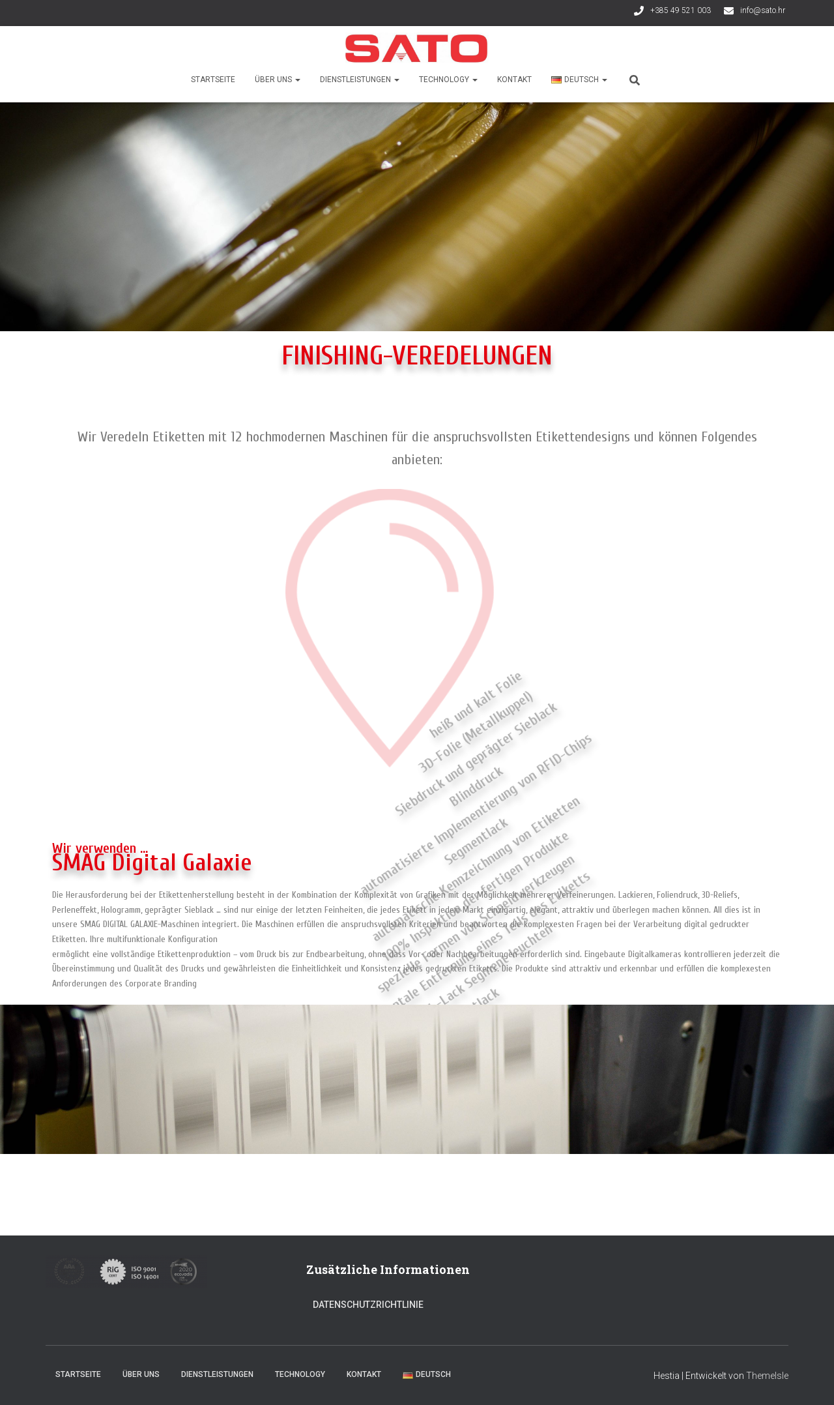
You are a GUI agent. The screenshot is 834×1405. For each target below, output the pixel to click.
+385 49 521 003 (680, 10)
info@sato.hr (762, 10)
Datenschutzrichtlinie (368, 1304)
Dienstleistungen (359, 79)
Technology (448, 79)
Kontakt (514, 79)
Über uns (277, 79)
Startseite (213, 79)
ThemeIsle (767, 1375)
